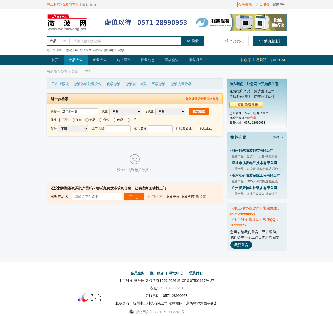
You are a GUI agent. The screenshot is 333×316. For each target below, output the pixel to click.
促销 (79, 120)
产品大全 (76, 60)
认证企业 (206, 128)
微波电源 (110, 50)
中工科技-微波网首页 (63, 4)
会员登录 (245, 4)
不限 (65, 120)
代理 (120, 120)
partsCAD (279, 60)
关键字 (55, 111)
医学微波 (159, 84)
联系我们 (196, 273)
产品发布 (233, 41)
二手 (134, 120)
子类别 (149, 111)
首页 (55, 60)
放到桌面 (89, 4)
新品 (92, 120)
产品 (88, 72)
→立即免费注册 (246, 105)
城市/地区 (98, 128)
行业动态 (148, 60)
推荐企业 (186, 128)
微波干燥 (72, 50)
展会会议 (172, 60)
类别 (105, 111)
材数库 (245, 60)
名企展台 (124, 60)
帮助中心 (280, 4)
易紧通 (261, 60)
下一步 (134, 197)
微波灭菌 (86, 50)
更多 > (278, 137)
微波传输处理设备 (88, 84)
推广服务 (157, 273)
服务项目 (196, 60)
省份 (54, 128)
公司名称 (140, 128)
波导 (121, 50)
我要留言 (241, 245)
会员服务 (263, 4)
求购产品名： (61, 197)
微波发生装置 (136, 84)
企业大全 (100, 60)
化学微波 (114, 84)
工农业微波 (60, 84)
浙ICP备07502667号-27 (195, 281)
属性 (54, 120)
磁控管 (97, 50)
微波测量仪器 (181, 84)
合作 (106, 120)
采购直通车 (270, 41)
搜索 (192, 41)
